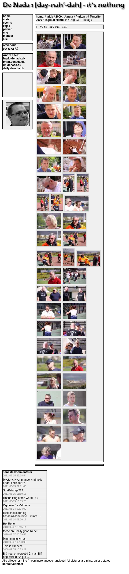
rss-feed (10, 49)
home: (40, 16)
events (7, 22)
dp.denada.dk (12, 65)
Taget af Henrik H (56, 20)
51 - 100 (49, 27)
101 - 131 (61, 27)
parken (7, 29)
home (7, 16)
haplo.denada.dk (14, 58)
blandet (8, 35)
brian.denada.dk (14, 61)
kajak (6, 26)
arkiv (6, 19)
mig (5, 32)
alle (5, 39)
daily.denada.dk (13, 68)
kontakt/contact (12, 564)
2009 (58, 16)
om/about (9, 45)
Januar (69, 16)
